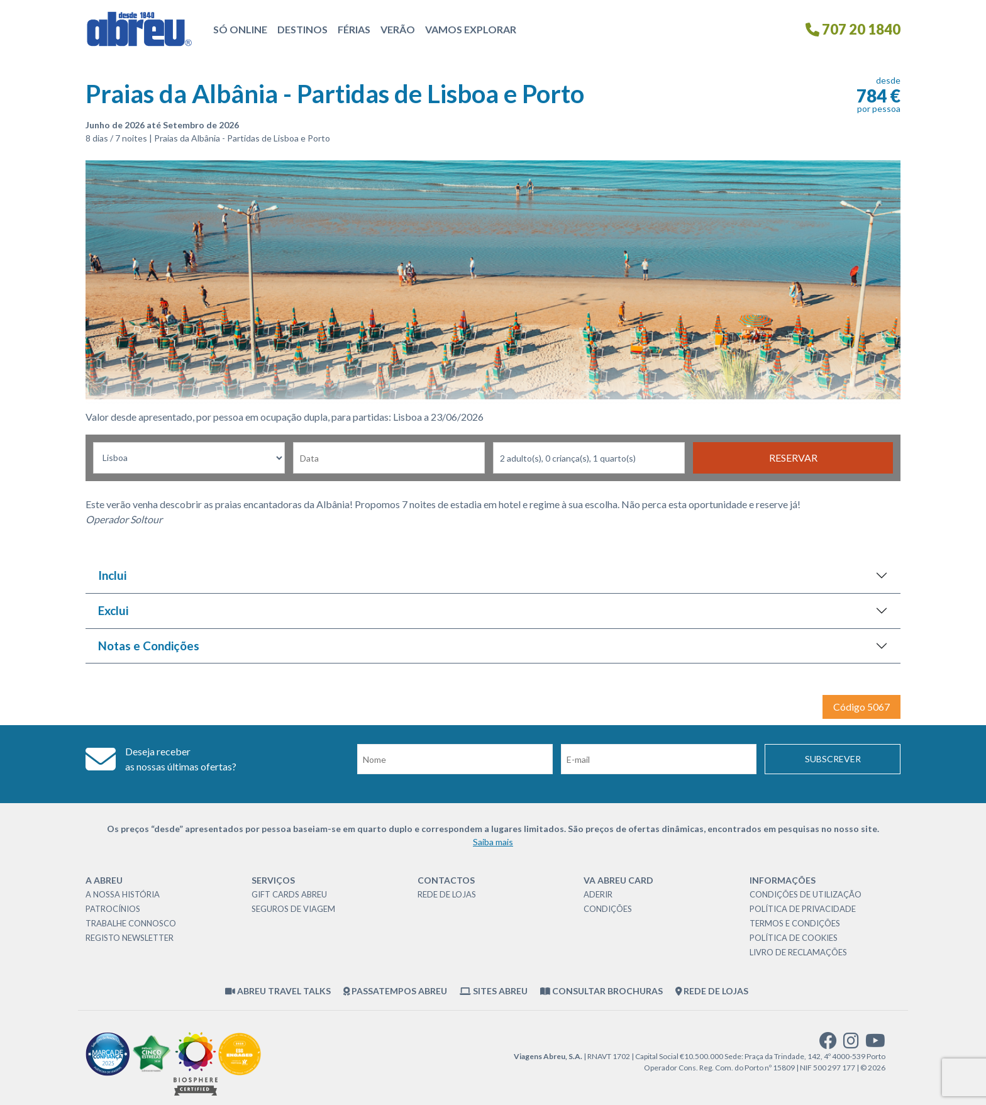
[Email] (658, 759)
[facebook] (828, 1043)
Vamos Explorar (470, 29)
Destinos (302, 29)
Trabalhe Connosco (131, 923)
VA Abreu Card (618, 880)
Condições (608, 909)
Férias (354, 29)
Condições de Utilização (805, 894)
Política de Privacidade (803, 909)
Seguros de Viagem (293, 909)
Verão (397, 29)
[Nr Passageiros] (589, 458)
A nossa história (123, 894)
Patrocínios (113, 909)
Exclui (113, 610)
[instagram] (851, 1043)
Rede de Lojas (447, 894)
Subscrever (833, 758)
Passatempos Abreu (395, 991)
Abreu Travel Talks (278, 991)
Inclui (112, 575)
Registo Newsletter (130, 938)
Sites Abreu (494, 991)
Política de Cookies (794, 938)
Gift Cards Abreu (289, 894)
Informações (783, 880)
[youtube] (875, 1043)
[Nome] (455, 759)
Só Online (240, 29)
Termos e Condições (795, 923)
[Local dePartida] (189, 458)
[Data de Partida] (389, 458)
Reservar (793, 458)
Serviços (273, 880)
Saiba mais (493, 841)
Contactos (446, 880)
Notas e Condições (148, 645)
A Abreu (104, 880)
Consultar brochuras (601, 991)
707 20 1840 (853, 29)
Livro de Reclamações (798, 952)
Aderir (598, 894)
